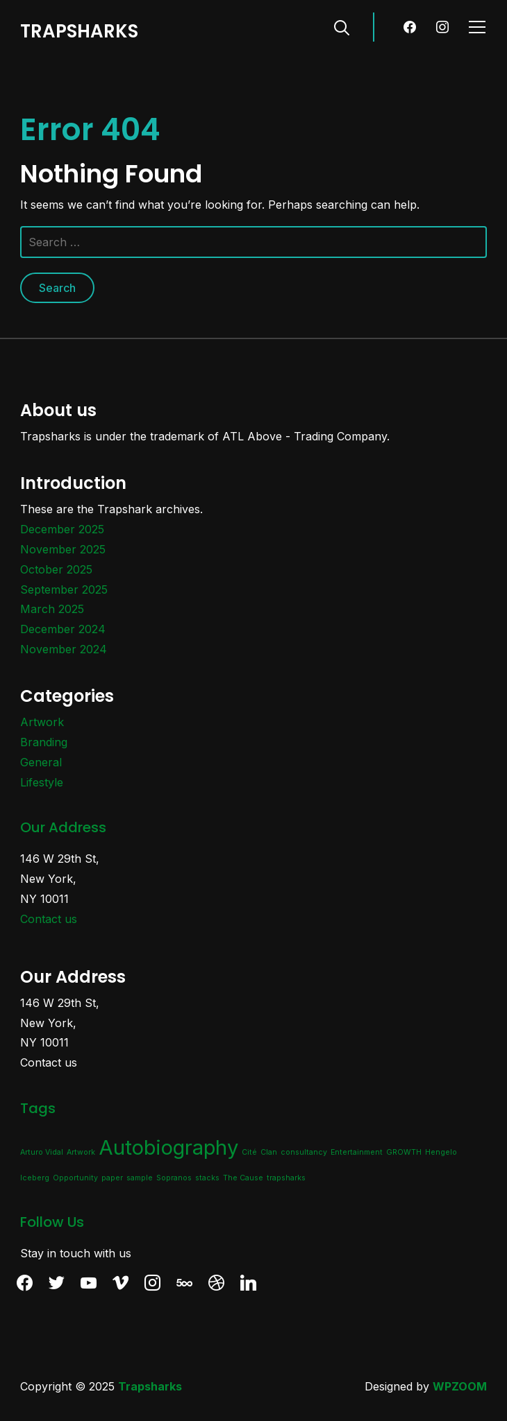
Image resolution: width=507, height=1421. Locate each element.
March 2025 (52, 609)
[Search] (342, 26)
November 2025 (63, 549)
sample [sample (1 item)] (139, 1177)
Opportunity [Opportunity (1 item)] (75, 1177)
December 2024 (63, 629)
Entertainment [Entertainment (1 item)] (357, 1152)
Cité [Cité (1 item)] (249, 1152)
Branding (43, 742)
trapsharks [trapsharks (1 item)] (286, 1177)
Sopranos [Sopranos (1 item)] (174, 1177)
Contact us (48, 919)
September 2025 (64, 589)
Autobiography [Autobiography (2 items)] (168, 1147)
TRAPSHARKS (79, 31)
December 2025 (62, 529)
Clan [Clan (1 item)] (268, 1152)
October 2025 (56, 569)
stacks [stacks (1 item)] (207, 1177)
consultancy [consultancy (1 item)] (304, 1152)
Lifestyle (41, 782)
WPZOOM (460, 1386)
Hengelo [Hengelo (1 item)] (441, 1152)
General (41, 762)
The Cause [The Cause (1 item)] (243, 1177)
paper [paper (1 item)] (112, 1177)
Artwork (42, 722)
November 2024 (63, 649)
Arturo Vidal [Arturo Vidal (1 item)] (41, 1152)
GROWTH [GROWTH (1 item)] (404, 1152)
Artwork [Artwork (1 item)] (81, 1152)
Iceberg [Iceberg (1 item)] (34, 1177)
